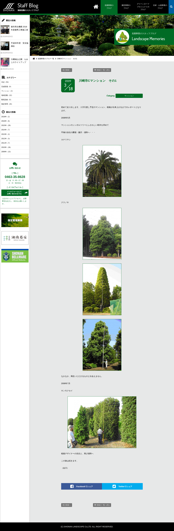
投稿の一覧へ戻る (103, 70)
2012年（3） (6, 139)
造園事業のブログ (109, 6)
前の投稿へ (67, 70)
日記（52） (5, 82)
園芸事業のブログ (126, 6)
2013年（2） (6, 134)
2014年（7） (6, 130)
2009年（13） (6, 152)
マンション (129, 96)
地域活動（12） (7, 95)
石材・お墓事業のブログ (160, 6)
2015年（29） (6, 125)
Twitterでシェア (125, 486)
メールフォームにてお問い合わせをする (14, 193)
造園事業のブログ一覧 (46, 59)
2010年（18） (6, 147)
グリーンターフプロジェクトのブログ (143, 7)
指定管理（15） (7, 104)
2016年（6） (6, 121)
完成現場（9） (6, 87)
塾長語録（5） (6, 100)
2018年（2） (6, 117)
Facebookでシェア (84, 486)
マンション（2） (7, 91)
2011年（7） (6, 143)
